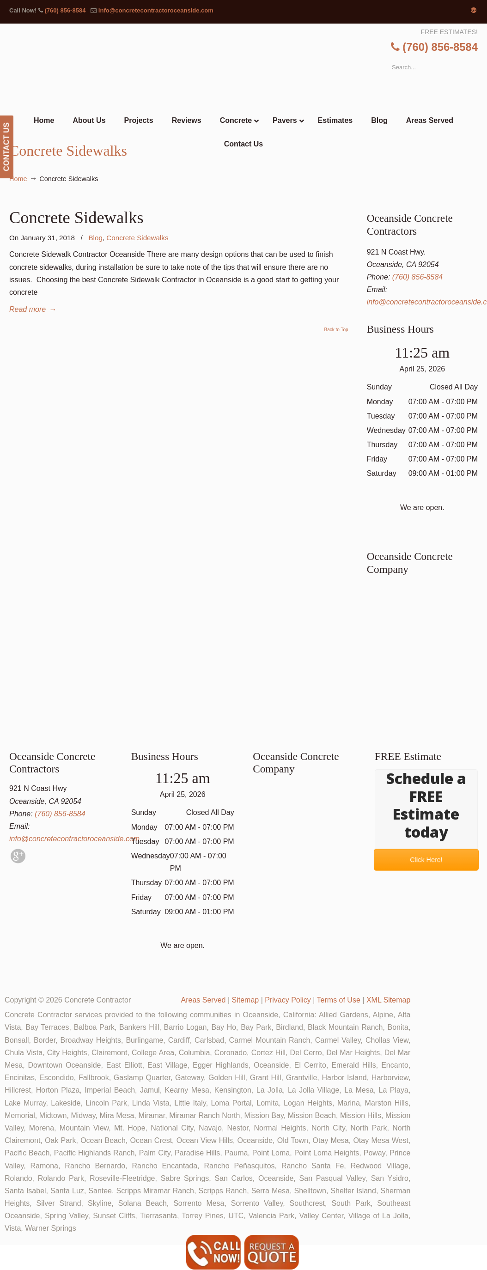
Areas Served (203, 1000)
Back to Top (336, 330)
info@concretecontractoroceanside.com (155, 10)
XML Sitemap (388, 1000)
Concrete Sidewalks (76, 217)
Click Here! (426, 860)
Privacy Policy (288, 1000)
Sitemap (245, 1000)
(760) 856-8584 (64, 10)
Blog (95, 238)
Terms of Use (338, 1000)
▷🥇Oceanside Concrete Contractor (262, 68)
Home (18, 178)
